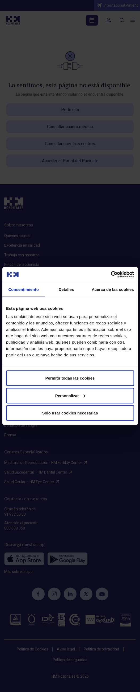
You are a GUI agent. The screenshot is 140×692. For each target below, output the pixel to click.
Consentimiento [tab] (23, 289)
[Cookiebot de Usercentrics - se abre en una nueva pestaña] (110, 274)
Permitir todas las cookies (70, 378)
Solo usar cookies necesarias (70, 413)
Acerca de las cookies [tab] (113, 289)
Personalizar (70, 395)
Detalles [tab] (66, 289)
